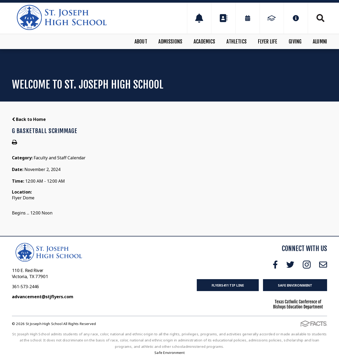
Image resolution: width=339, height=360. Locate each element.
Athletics (236, 41)
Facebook (275, 265)
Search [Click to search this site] (320, 18)
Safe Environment (295, 285)
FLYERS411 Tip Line (228, 285)
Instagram (307, 265)
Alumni (320, 41)
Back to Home (29, 119)
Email (323, 265)
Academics (204, 41)
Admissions (170, 41)
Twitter (290, 265)
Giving (295, 41)
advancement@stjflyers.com (42, 297)
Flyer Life (268, 41)
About (141, 41)
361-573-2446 (25, 286)
